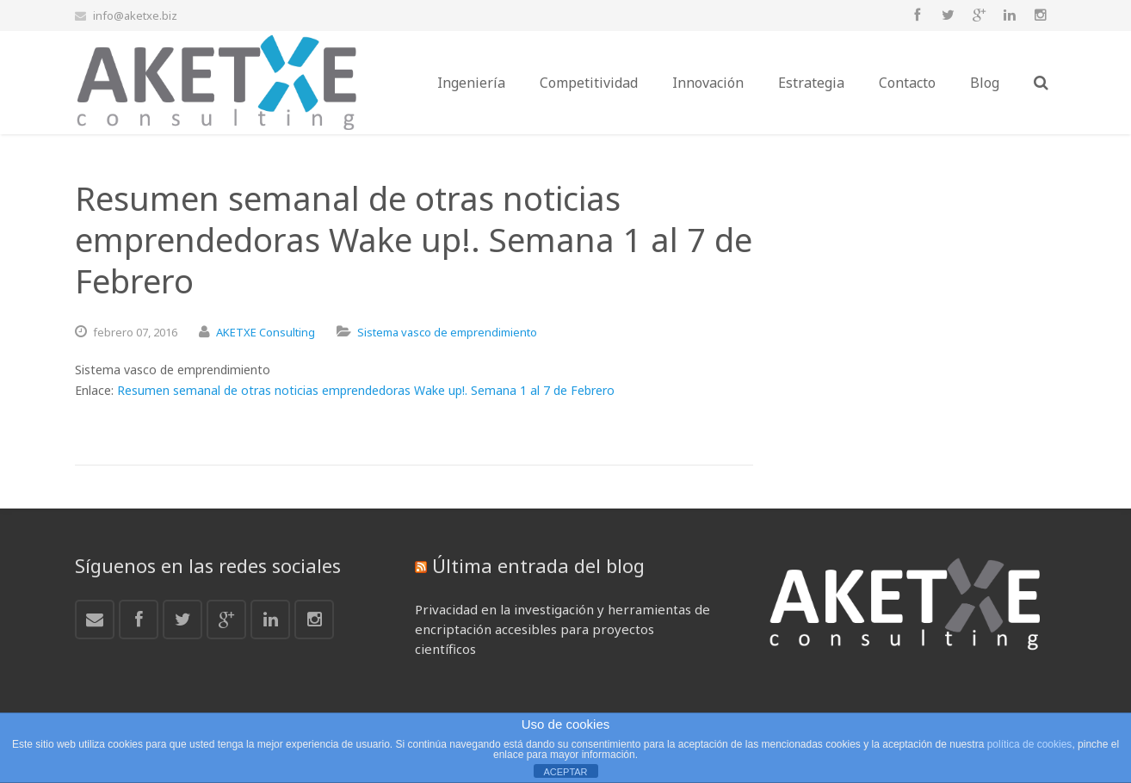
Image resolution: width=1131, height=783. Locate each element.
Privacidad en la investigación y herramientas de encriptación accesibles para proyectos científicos (562, 629)
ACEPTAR (565, 772)
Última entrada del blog (538, 565)
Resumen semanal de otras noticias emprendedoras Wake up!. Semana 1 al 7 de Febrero (366, 390)
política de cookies (1029, 744)
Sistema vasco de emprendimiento (447, 332)
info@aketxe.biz (135, 15)
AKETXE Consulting (265, 332)
